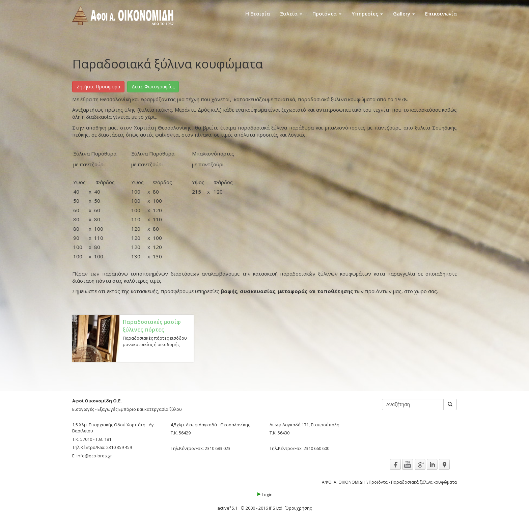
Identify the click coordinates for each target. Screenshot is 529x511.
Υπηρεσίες (367, 13)
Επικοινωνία (441, 13)
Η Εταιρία (257, 13)
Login (264, 494)
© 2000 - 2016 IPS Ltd (261, 508)
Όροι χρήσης (298, 508)
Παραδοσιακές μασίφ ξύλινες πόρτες (152, 325)
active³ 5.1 (227, 508)
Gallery (404, 13)
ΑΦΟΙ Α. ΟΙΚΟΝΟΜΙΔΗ (343, 482)
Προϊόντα (326, 13)
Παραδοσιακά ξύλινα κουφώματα (424, 482)
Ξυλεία (291, 13)
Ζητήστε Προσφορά (98, 86)
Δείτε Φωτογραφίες (153, 86)
